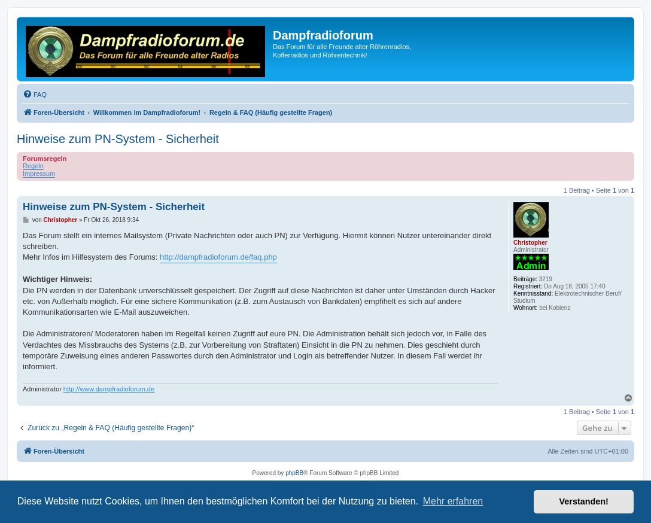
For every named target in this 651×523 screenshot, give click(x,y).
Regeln (33, 165)
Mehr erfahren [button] (453, 501)
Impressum (39, 173)
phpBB (294, 473)
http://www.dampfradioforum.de (108, 389)
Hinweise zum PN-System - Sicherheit (118, 138)
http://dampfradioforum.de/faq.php (218, 257)
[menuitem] (35, 94)
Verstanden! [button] (584, 501)
